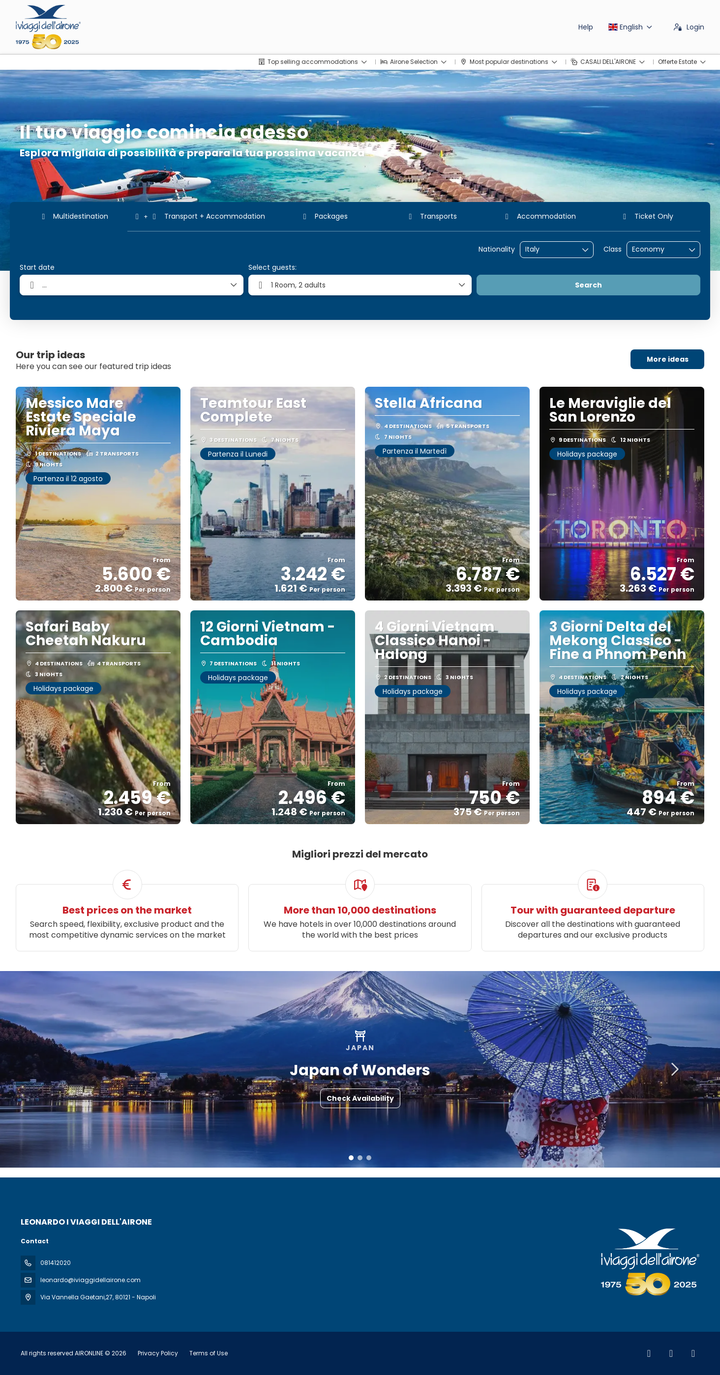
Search (588, 285)
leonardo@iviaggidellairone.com (90, 1280)
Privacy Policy (158, 1353)
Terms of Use (208, 1353)
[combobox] (549, 249)
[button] (351, 1157)
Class (612, 249)
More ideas (668, 359)
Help (585, 27)
